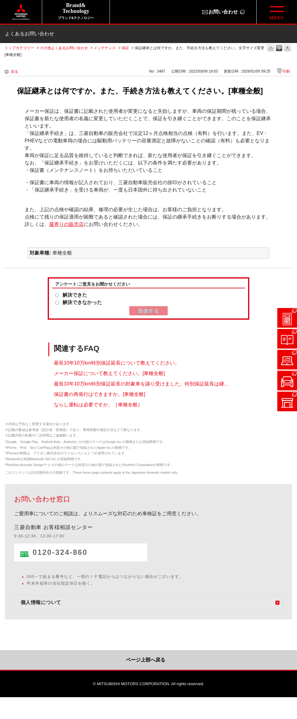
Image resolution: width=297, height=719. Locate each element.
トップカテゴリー (19, 48)
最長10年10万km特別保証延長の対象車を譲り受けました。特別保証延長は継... (141, 383)
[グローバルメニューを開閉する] (276, 12)
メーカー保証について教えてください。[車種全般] (109, 373)
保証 (125, 48)
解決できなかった (82, 302)
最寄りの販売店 (66, 224)
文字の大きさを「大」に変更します (287, 48)
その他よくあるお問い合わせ (64, 48)
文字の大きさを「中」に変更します (279, 48)
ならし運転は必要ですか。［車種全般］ (98, 404)
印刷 (286, 71)
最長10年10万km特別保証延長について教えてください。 (117, 362)
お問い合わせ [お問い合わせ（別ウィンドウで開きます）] (223, 11)
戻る (14, 71)
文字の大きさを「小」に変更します (270, 48)
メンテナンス (105, 48)
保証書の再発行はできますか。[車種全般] (99, 394)
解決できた (74, 295)
